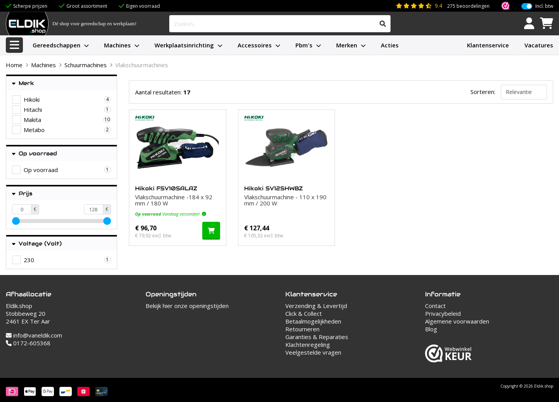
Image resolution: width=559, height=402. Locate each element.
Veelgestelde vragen (313, 352)
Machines (117, 45)
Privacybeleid (443, 313)
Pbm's (303, 45)
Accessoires (255, 45)
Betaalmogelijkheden (313, 321)
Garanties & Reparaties (316, 337)
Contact (435, 306)
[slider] (16, 221)
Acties (390, 45)
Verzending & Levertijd (316, 306)
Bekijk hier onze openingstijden (187, 306)
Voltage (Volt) (37, 243)
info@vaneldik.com (34, 335)
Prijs (22, 193)
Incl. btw (544, 6)
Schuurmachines (85, 65)
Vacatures (538, 45)
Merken (346, 45)
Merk (23, 83)
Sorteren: (482, 92)
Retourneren (302, 329)
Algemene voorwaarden (457, 321)
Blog (431, 329)
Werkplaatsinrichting (184, 45)
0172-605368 (28, 343)
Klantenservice (488, 45)
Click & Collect (303, 313)
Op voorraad (34, 153)
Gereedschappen (56, 45)
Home (14, 65)
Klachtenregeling (307, 344)
